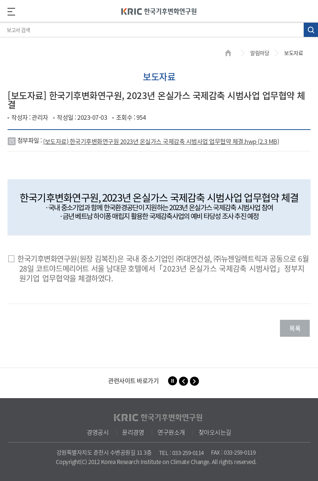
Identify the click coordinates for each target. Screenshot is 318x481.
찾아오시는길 (215, 432)
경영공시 (98, 432)
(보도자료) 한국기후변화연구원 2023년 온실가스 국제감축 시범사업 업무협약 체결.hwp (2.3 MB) (161, 141)
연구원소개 (171, 432)
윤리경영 (133, 432)
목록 (294, 328)
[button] (183, 381)
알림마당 (259, 52)
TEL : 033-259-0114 (181, 453)
